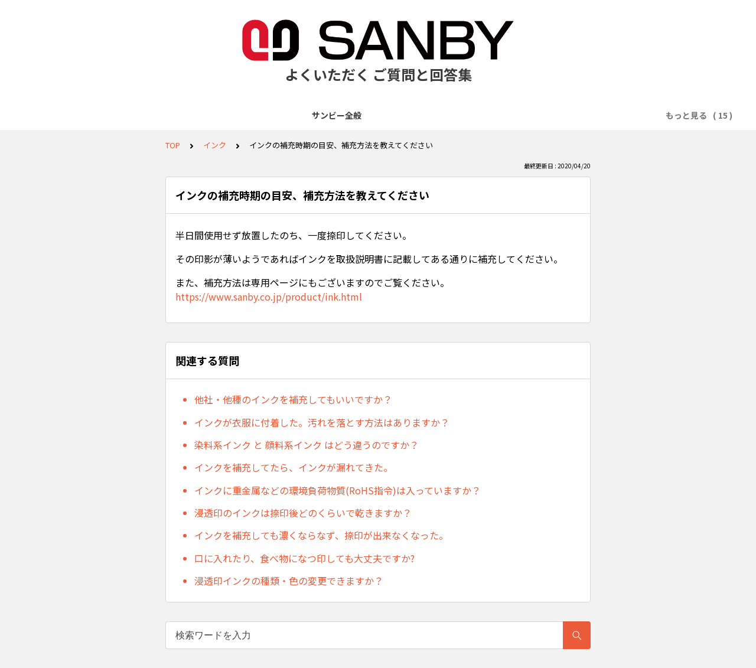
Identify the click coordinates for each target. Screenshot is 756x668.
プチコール (417, 115)
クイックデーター (248, 115)
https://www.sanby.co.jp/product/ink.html (268, 296)
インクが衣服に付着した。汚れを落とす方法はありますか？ (321, 422)
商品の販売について (161, 115)
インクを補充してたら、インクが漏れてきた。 (293, 467)
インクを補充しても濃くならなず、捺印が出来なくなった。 (321, 535)
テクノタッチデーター (339, 115)
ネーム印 (561, 115)
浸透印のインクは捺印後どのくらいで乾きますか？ (303, 513)
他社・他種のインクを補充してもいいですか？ (293, 399)
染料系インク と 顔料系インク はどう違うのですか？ (306, 445)
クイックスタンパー (491, 115)
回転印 (607, 115)
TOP (172, 145)
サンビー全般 (82, 115)
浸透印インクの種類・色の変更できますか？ (288, 580)
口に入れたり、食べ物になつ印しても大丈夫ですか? (304, 558)
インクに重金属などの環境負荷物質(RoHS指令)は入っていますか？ (337, 490)
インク (214, 145)
